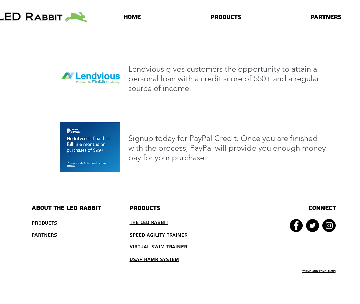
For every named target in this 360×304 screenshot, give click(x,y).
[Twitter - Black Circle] (312, 225)
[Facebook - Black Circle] (296, 225)
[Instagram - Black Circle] (329, 225)
